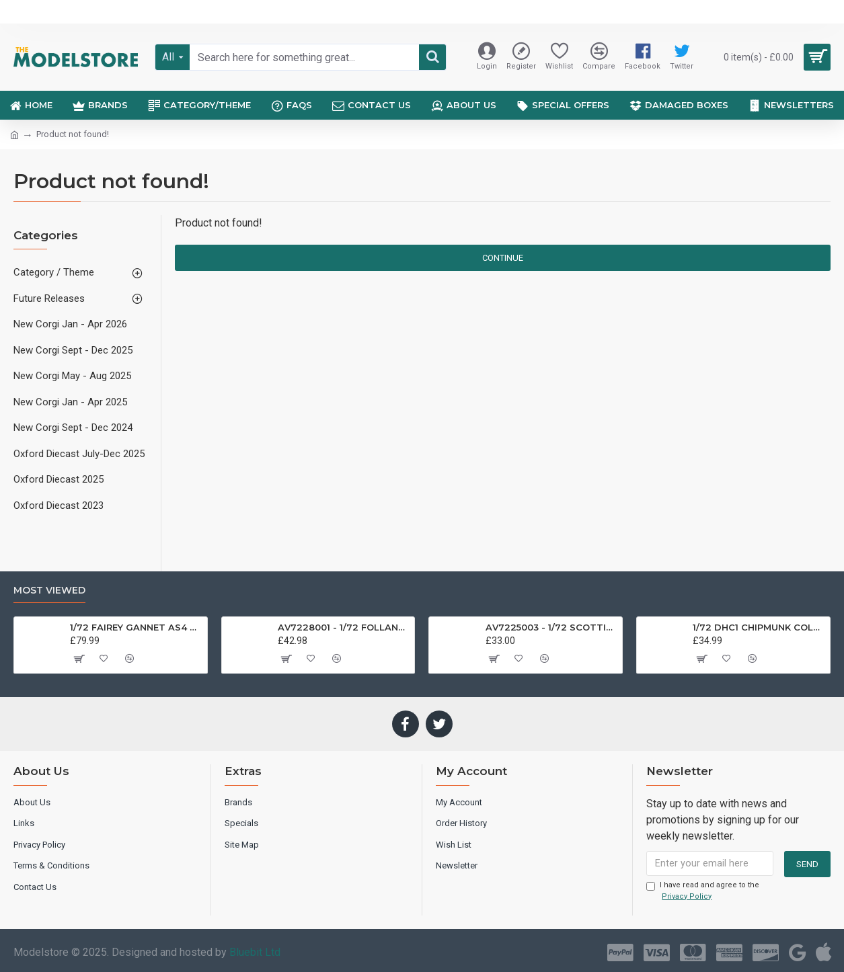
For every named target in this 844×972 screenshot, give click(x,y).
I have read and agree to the (702, 891)
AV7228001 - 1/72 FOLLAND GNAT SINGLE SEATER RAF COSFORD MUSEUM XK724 (344, 626)
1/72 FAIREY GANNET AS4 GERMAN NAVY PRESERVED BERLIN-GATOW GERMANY (136, 626)
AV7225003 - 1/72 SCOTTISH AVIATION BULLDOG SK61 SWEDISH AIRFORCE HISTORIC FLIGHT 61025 (552, 626)
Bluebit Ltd (254, 952)
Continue (502, 258)
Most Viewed (49, 590)
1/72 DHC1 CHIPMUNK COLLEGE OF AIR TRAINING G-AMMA (759, 626)
